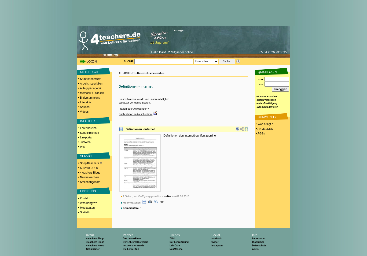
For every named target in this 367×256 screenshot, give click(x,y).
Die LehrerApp (131, 249)
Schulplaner (92, 249)
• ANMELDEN (264, 128)
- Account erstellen (266, 96)
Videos (84, 111)
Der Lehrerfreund (179, 242)
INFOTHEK (87, 121)
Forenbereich (88, 128)
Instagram (217, 245)
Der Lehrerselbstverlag (135, 242)
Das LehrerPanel (132, 238)
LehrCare (174, 245)
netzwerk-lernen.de (133, 245)
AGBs (255, 249)
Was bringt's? (88, 203)
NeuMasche (176, 249)
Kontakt (85, 198)
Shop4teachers (91, 163)
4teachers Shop (94, 238)
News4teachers (89, 177)
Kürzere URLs (89, 168)
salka (122, 102)
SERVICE (86, 156)
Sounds (85, 107)
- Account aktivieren (267, 107)
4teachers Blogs (90, 172)
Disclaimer (258, 242)
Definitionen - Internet (140, 129)
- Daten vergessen (266, 100)
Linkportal (86, 137)
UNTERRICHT (90, 72)
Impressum (258, 238)
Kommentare (131, 208)
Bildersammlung (90, 97)
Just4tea (85, 142)
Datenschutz (259, 245)
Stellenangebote (90, 182)
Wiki (82, 146)
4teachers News (95, 245)
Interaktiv (86, 102)
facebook (216, 238)
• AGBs (260, 133)
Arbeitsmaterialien (91, 83)
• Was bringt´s (264, 124)
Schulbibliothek (89, 132)
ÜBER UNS (88, 191)
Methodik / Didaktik (92, 93)
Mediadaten (87, 207)
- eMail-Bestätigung (266, 103)
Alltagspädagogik (90, 88)
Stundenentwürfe (90, 79)
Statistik (85, 212)
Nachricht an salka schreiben (138, 114)
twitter (214, 242)
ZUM (172, 238)
